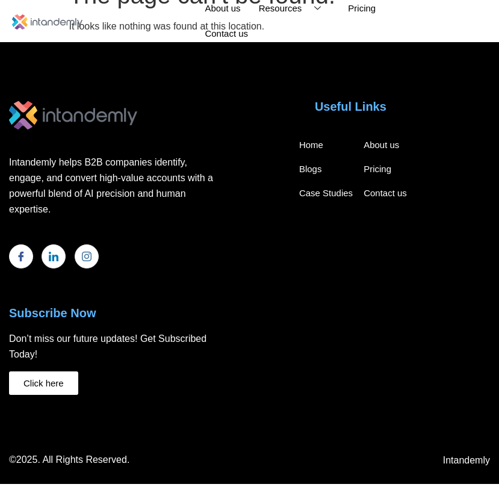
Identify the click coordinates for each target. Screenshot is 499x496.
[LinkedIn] (54, 256)
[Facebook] (21, 256)
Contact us (226, 33)
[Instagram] (87, 256)
